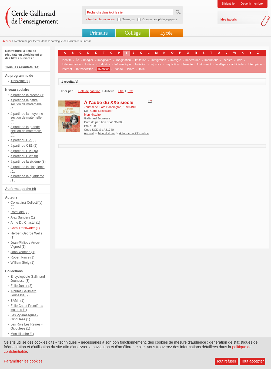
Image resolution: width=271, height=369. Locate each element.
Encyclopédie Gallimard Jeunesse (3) (28, 279)
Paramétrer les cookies (23, 361)
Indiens (89, 64)
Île (77, 60)
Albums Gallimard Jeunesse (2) (23, 293)
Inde (239, 60)
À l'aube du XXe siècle (108, 102)
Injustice (155, 64)
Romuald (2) (20, 212)
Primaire (99, 33)
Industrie (104, 64)
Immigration (158, 60)
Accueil (6, 41)
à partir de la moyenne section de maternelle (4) (27, 118)
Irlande (118, 69)
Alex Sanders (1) (23, 217)
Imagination (123, 60)
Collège (132, 33)
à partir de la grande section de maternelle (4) (26, 131)
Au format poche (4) (20, 189)
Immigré (175, 60)
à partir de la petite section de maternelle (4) (26, 104)
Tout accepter (252, 361)
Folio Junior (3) (21, 286)
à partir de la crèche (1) (27, 95)
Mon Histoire (106, 133)
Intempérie (255, 64)
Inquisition (172, 64)
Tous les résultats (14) (22, 67)
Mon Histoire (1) (22, 334)
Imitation (140, 60)
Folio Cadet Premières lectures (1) (27, 308)
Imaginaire (104, 60)
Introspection (84, 69)
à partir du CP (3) (23, 140)
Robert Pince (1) (22, 257)
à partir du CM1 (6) (24, 151)
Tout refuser (226, 361)
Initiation (140, 64)
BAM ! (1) (17, 301)
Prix (130, 91)
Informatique (122, 64)
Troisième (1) (20, 81)
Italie (141, 69)
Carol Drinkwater (101, 110)
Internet (67, 69)
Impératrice (192, 60)
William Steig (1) (22, 262)
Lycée (166, 33)
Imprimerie (212, 60)
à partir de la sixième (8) (28, 161)
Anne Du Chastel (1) (25, 222)
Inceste (227, 60)
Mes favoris (228, 19)
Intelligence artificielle (229, 64)
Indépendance (71, 64)
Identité (67, 60)
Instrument (204, 64)
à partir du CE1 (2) (24, 145)
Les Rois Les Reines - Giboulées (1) (26, 326)
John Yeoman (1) (23, 252)
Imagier (88, 60)
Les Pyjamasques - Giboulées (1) (24, 317)
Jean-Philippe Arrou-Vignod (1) (25, 245)
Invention (104, 69)
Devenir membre (252, 3)
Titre (121, 91)
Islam (130, 69)
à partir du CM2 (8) (24, 156)
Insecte (188, 64)
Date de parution (89, 91)
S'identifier (229, 3)
